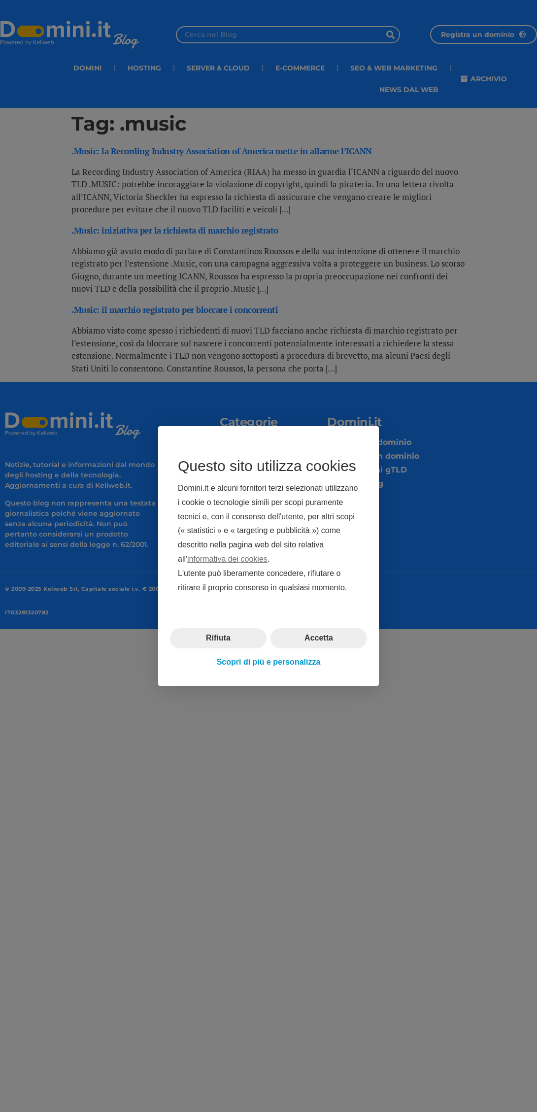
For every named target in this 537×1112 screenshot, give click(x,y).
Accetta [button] (318, 638)
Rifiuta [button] (218, 638)
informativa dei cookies (227, 559)
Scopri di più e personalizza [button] (269, 662)
